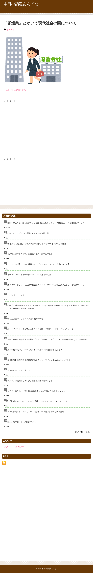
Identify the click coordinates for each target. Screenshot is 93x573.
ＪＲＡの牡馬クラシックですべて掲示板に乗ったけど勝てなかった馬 (35, 411)
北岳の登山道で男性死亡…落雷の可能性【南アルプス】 (29, 254)
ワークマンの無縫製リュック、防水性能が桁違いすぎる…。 (31, 381)
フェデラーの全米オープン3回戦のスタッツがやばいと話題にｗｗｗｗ (35, 391)
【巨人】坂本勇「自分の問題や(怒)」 (21, 422)
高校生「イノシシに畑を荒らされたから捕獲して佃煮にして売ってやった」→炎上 (40, 329)
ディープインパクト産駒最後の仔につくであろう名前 (28, 274)
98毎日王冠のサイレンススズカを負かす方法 (24, 319)
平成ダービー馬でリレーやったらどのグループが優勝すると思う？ (34, 350)
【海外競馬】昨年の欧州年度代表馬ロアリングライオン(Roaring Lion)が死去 (38, 360)
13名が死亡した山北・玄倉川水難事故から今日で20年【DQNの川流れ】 (36, 244)
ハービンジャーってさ (15, 295)
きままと (10, 29)
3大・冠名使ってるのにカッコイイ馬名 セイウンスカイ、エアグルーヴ (36, 401)
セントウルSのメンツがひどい (18, 370)
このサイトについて (14, 447)
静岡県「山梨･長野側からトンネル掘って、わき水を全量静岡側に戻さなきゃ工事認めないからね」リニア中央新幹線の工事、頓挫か (47, 307)
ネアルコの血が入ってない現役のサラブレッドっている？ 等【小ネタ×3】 (38, 264)
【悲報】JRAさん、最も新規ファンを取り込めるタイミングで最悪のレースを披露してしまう (45, 223)
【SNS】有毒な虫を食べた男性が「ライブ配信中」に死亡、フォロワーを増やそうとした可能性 (46, 339)
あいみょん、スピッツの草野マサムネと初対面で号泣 (28, 233)
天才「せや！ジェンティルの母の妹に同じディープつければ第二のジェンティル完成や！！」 (45, 285)
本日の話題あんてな (21, 4)
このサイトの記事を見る (15, 90)
